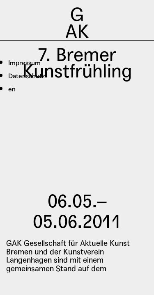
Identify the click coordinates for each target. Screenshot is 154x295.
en (12, 89)
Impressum (24, 63)
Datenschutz (26, 76)
